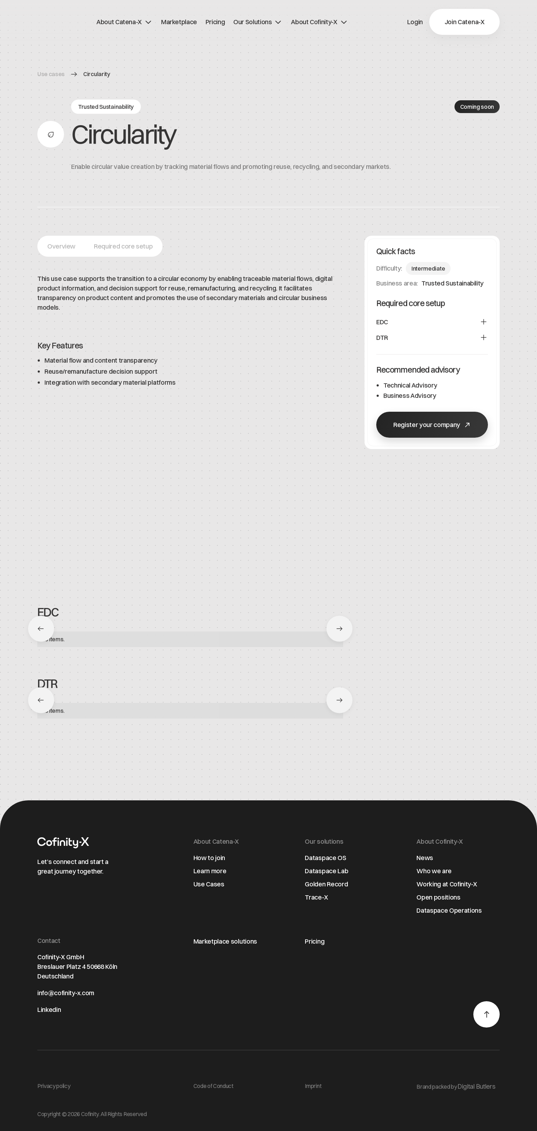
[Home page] (63, 842)
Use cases (51, 74)
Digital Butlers (476, 1086)
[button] (464, 22)
